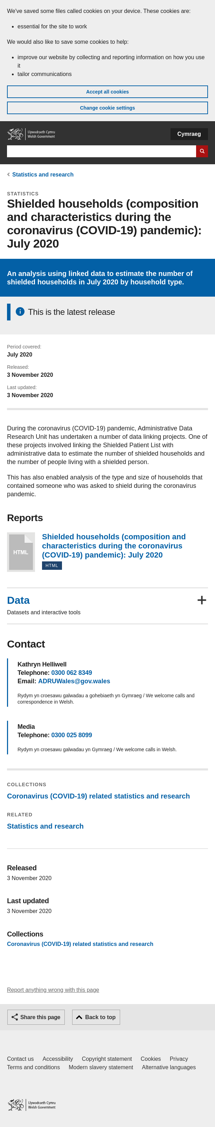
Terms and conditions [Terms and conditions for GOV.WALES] (33, 1067)
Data (18, 600)
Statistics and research (43, 175)
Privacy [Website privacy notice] (179, 1059)
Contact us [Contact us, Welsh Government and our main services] (20, 1059)
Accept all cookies (107, 92)
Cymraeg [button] (189, 134)
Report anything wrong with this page (53, 990)
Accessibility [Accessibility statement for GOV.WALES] (57, 1059)
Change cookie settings (107, 108)
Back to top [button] (100, 1017)
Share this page (40, 1017)
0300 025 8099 (71, 735)
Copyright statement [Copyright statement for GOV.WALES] (107, 1059)
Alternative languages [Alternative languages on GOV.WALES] (169, 1067)
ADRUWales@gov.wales (74, 681)
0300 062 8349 (71, 672)
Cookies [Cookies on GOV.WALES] (151, 1059)
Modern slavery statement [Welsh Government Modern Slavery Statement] (101, 1067)
